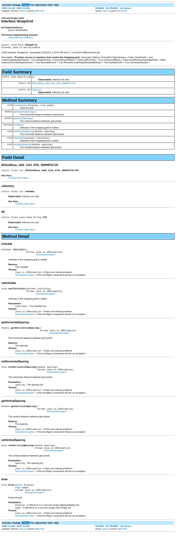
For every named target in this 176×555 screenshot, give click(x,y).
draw (16, 107)
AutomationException (45, 262)
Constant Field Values (18, 183)
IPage (43, 107)
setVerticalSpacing (22, 149)
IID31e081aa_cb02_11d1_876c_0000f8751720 (53, 84)
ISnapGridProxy (15, 37)
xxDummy (36, 91)
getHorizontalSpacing (23, 114)
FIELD (22, 11)
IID (33, 78)
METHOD (39, 11)
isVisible (17, 128)
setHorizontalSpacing (23, 135)
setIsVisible (19, 142)
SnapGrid (28, 37)
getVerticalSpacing (22, 121)
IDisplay (23, 107)
